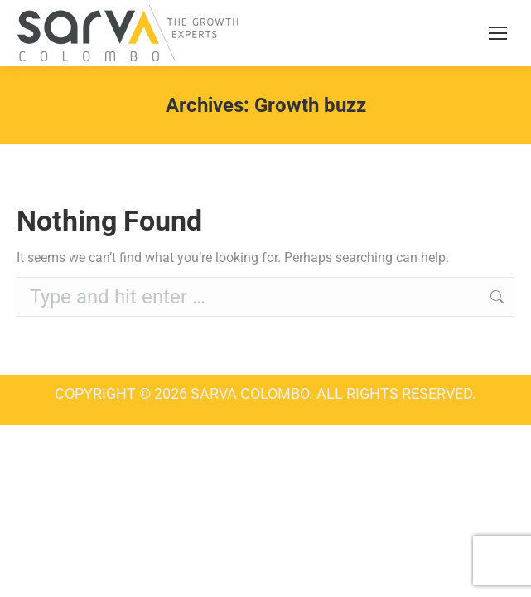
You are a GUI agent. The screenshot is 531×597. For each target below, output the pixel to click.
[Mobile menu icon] (497, 33)
